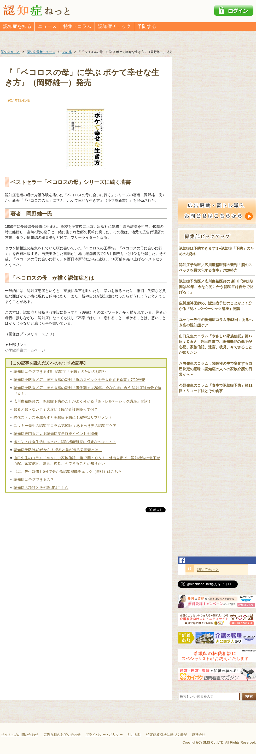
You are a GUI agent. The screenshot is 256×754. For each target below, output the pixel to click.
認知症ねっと (208, 570)
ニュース (47, 26)
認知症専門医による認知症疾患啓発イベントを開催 (56, 434)
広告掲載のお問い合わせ (62, 735)
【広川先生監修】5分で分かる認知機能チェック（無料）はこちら (68, 471)
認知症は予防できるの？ (34, 479)
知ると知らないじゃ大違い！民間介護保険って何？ (56, 409)
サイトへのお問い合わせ (19, 735)
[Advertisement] (86, 568)
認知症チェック (114, 26)
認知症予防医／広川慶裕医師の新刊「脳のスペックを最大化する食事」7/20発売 (79, 380)
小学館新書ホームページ (25, 350)
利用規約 (134, 735)
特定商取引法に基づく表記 (166, 735)
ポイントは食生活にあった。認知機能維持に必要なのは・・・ (65, 442)
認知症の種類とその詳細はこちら (41, 488)
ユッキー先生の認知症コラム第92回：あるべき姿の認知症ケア (65, 425)
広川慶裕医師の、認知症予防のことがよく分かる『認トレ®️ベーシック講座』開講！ (83, 401)
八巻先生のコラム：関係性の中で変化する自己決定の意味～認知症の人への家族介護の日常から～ (215, 368)
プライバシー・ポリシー (104, 735)
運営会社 (198, 735)
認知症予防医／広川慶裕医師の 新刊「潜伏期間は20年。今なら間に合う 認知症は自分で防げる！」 (216, 286)
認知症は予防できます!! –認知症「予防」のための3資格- (60, 371)
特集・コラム (77, 26)
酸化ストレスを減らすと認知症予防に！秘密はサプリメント (63, 417)
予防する (146, 26)
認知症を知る (17, 26)
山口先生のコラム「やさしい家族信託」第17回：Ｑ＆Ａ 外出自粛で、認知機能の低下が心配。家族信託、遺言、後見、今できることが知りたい (87, 460)
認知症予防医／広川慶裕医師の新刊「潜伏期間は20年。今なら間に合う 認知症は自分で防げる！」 (87, 390)
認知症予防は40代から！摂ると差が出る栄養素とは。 (58, 450)
